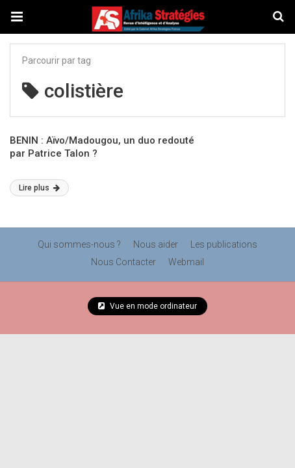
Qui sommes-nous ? (79, 244)
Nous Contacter (123, 262)
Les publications (223, 244)
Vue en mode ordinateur (147, 306)
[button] (17, 17)
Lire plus (39, 187)
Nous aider (155, 244)
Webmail (186, 262)
